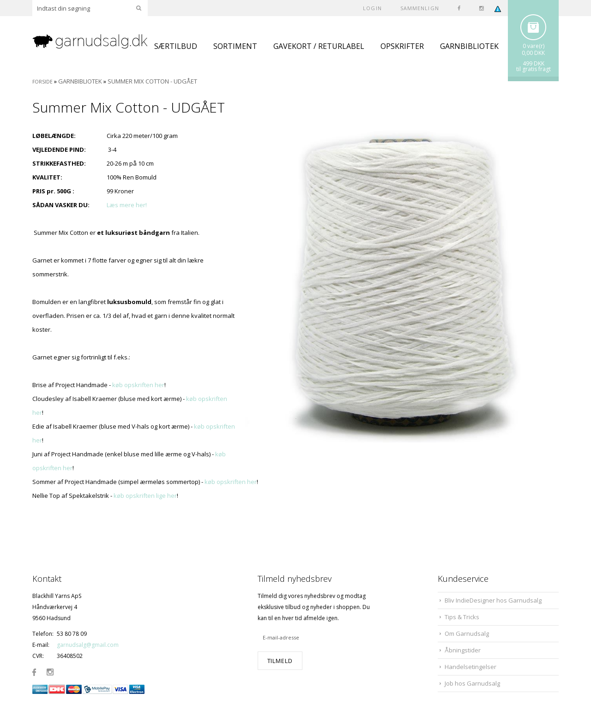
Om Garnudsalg (467, 633)
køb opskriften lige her (145, 495)
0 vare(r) (533, 46)
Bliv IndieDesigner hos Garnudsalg (493, 600)
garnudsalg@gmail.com (88, 645)
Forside (42, 81)
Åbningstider (463, 650)
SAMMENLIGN (419, 8)
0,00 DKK (533, 53)
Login (372, 8)
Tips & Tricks (462, 617)
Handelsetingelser (470, 667)
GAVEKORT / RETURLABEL (318, 46)
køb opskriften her (138, 385)
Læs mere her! (127, 205)
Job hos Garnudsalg (472, 683)
